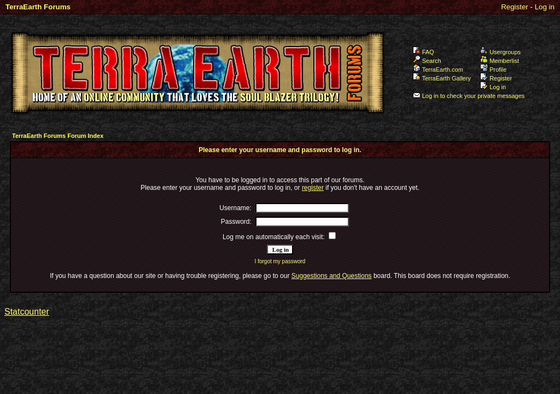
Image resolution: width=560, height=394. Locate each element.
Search (427, 60)
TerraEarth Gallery (442, 78)
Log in (545, 7)
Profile (493, 69)
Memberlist (499, 60)
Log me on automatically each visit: (274, 237)
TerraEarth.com (438, 69)
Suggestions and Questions (331, 276)
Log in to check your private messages (469, 95)
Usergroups (500, 52)
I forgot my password (280, 261)
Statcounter (26, 311)
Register (514, 7)
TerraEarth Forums (38, 7)
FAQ (423, 52)
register (313, 188)
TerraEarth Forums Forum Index (57, 135)
